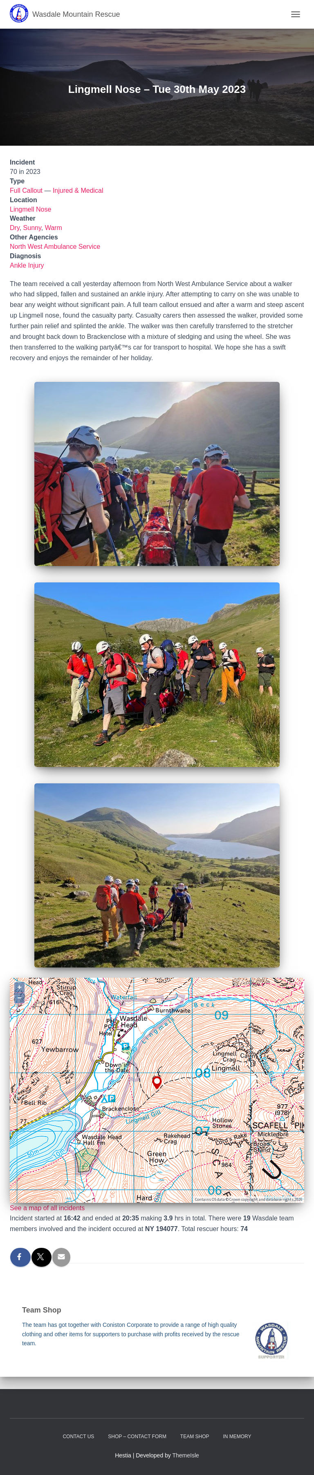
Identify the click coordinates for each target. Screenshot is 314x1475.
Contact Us (78, 1436)
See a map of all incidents (47, 1207)
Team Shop (194, 1436)
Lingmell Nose (30, 209)
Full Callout (26, 190)
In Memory (237, 1436)
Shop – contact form (137, 1436)
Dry (15, 227)
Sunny (32, 227)
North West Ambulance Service (55, 246)
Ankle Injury (27, 265)
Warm (53, 227)
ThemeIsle (186, 1455)
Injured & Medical (78, 190)
